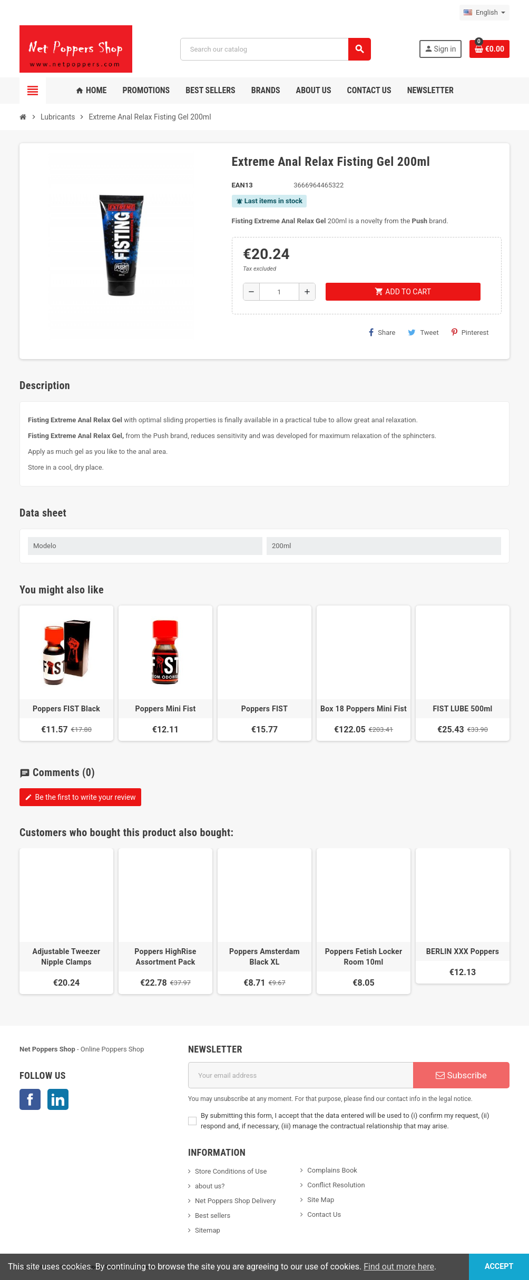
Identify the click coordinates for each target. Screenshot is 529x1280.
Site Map (320, 1200)
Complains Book (332, 1170)
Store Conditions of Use (231, 1171)
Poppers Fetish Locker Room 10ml (364, 956)
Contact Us (324, 1214)
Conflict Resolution (336, 1185)
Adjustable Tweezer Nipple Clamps (67, 956)
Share (382, 332)
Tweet (423, 332)
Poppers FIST (264, 709)
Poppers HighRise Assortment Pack (165, 956)
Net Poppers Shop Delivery (235, 1201)
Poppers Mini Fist (165, 709)
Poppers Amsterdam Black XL (264, 956)
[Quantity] (279, 291)
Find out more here (399, 1267)
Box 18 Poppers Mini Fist (363, 709)
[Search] (275, 49)
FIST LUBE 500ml (462, 709)
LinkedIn (57, 1099)
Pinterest (470, 332)
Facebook (30, 1099)
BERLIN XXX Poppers (462, 951)
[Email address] (300, 1075)
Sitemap (207, 1230)
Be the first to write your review (80, 797)
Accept (498, 1266)
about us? (209, 1186)
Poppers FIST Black (66, 709)
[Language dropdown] (484, 13)
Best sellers (212, 1215)
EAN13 (242, 185)
